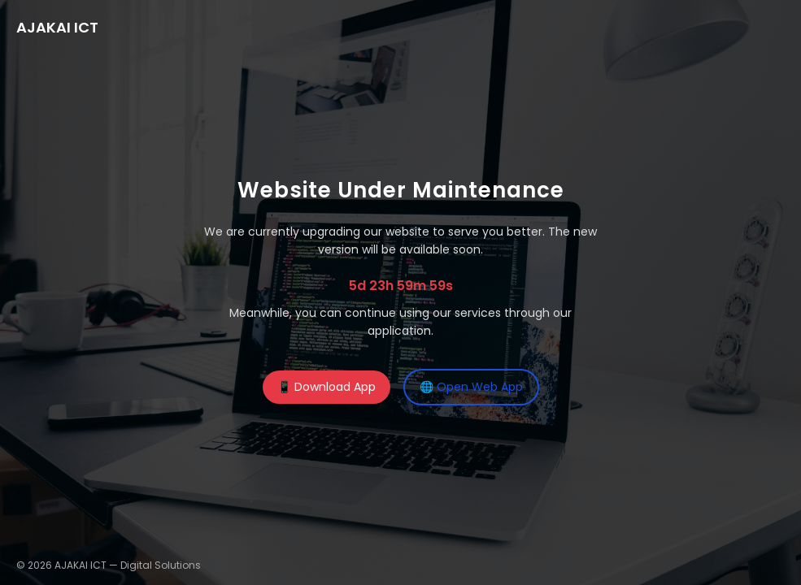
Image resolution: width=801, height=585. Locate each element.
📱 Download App (326, 387)
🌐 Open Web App (471, 387)
